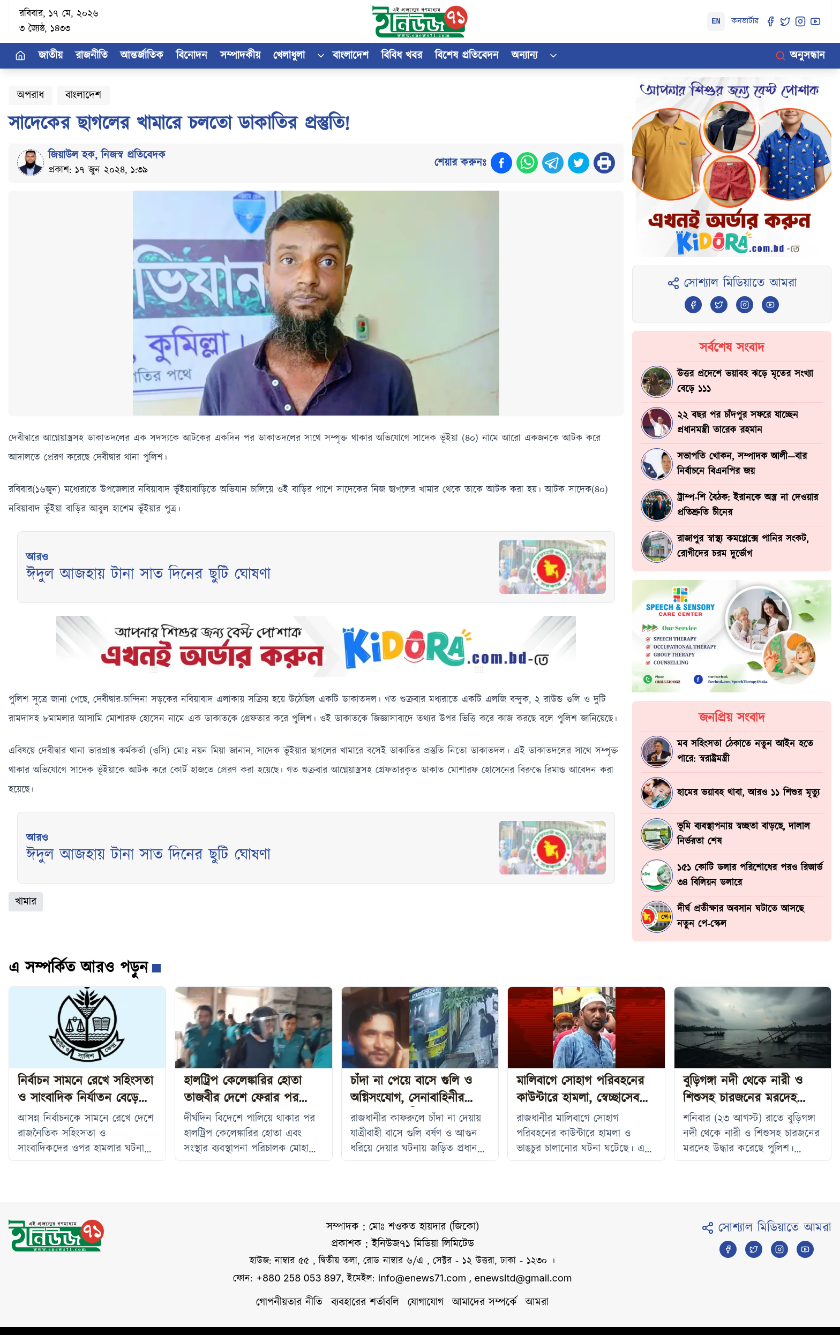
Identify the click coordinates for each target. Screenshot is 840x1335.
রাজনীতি (92, 55)
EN (716, 21)
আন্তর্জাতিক (142, 55)
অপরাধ (30, 95)
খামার (25, 901)
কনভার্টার (745, 21)
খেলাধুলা (289, 55)
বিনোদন (191, 55)
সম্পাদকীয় (240, 55)
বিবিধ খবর (401, 55)
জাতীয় (51, 55)
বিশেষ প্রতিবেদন (467, 55)
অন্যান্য (524, 55)
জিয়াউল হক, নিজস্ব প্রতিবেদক (107, 155)
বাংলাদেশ (351, 55)
